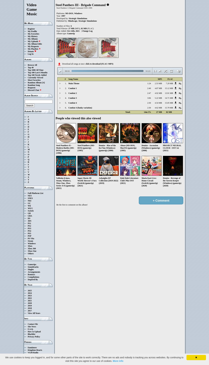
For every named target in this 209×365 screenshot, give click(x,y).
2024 (30, 293)
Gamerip (71, 33)
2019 (30, 306)
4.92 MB (158, 93)
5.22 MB (158, 98)
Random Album (34, 82)
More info (118, 361)
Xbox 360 (32, 248)
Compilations (33, 277)
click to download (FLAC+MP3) (99, 64)
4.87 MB (158, 88)
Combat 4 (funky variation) (80, 108)
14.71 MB (169, 98)
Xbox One (32, 251)
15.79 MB (169, 108)
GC (29, 203)
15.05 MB (169, 103)
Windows (32, 243)
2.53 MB (158, 83)
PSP (29, 236)
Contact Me (33, 324)
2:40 (149, 88)
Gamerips (32, 264)
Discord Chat (34, 90)
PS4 (29, 231)
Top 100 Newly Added (37, 75)
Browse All (32, 65)
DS (29, 218)
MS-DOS (69, 13)
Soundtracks (33, 267)
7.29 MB (169, 83)
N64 (29, 201)
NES (30, 196)
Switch (31, 211)
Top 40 (31, 67)
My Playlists (34, 49)
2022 (30, 298)
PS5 (29, 233)
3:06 (149, 98)
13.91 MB (169, 93)
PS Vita (31, 238)
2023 (30, 295)
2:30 (149, 103)
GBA (30, 216)
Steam (30, 241)
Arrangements (34, 272)
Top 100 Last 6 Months (38, 72)
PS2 (29, 226)
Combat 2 (72, 93)
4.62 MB (158, 108)
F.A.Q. (30, 329)
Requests (31, 87)
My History (33, 36)
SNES (30, 198)
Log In (30, 54)
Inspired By (33, 279)
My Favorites (33, 34)
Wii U (30, 208)
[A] (43, 82)
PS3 (29, 228)
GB (29, 213)
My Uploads (34, 41)
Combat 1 (72, 88)
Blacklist (31, 334)
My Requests (33, 46)
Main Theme (73, 83)
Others (31, 253)
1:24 (149, 83)
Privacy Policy (34, 337)
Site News (32, 326)
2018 (30, 308)
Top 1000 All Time (35, 70)
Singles (31, 269)
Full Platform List (35, 193)
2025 (30, 290)
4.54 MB (158, 103)
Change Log (87, 31)
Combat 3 (72, 98)
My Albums (33, 39)
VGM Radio (33, 352)
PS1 (29, 223)
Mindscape (72, 21)
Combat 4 (72, 103)
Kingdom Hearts (35, 350)
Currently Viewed (35, 77)
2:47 (149, 93)
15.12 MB (169, 88)
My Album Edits (35, 44)
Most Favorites (34, 80)
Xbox (30, 246)
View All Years (34, 313)
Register (31, 29)
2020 (30, 303)
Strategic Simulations (78, 18)
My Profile (32, 31)
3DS (29, 221)
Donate (32, 51)
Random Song (34, 85)
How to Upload (34, 331)
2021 (30, 300)
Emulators (32, 347)
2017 (30, 311)
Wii (29, 206)
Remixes (31, 274)
